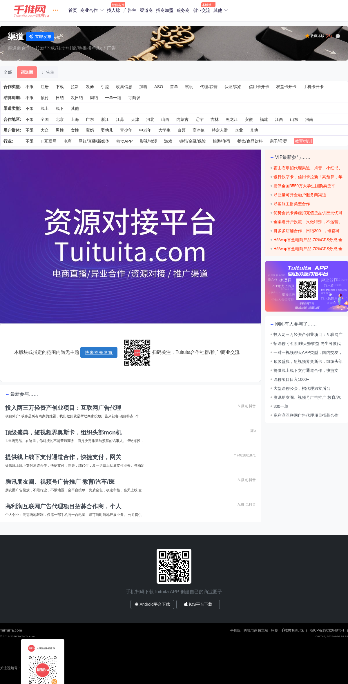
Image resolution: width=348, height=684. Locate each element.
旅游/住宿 (221, 141)
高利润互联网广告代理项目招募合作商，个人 (63, 506)
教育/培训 (303, 141)
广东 (90, 119)
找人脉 (113, 10)
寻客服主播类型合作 (291, 203)
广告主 (129, 10)
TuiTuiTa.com (11, 630)
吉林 (215, 119)
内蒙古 (182, 119)
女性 (75, 130)
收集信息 (124, 86)
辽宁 (199, 119)
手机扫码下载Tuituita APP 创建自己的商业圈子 (174, 591)
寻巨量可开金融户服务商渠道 (299, 194)
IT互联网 (49, 141)
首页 (72, 10)
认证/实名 (233, 86)
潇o (253, 431)
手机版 (235, 630)
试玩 (189, 86)
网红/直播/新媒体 (94, 141)
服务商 (183, 10)
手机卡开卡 (313, 86)
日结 (60, 97)
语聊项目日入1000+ (291, 379)
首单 (174, 86)
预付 (45, 97)
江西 (279, 119)
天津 (135, 119)
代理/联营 (208, 86)
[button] (37, 10)
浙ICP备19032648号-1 (327, 630)
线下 (60, 108)
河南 (309, 119)
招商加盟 (164, 10)
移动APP (124, 141)
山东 (294, 119)
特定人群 (220, 130)
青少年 (126, 130)
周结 (94, 97)
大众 (45, 130)
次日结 (77, 97)
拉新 (75, 86)
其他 (217, 10)
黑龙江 (232, 119)
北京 (60, 119)
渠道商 (146, 10)
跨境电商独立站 (256, 630)
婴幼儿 (107, 130)
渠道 (16, 36)
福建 (264, 119)
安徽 (249, 119)
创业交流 (201, 10)
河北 (150, 119)
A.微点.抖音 (247, 406)
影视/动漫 (148, 141)
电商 (68, 141)
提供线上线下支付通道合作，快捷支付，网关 (63, 457)
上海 (75, 119)
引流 (105, 86)
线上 (45, 108)
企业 (239, 130)
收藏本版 (321, 36)
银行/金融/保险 (192, 141)
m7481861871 (244, 455)
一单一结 (113, 97)
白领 (181, 130)
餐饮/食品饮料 (250, 141)
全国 (45, 119)
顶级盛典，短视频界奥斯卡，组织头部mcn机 (63, 432)
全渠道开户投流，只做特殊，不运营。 (307, 221)
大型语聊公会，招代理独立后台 (301, 388)
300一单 (280, 406)
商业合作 (89, 10)
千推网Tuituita (292, 630)
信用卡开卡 (259, 86)
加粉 (143, 86)
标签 (274, 630)
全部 (8, 72)
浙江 (105, 119)
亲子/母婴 (278, 141)
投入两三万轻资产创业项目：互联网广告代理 (63, 408)
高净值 (199, 130)
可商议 (134, 97)
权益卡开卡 (286, 86)
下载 (60, 86)
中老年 (145, 130)
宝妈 (90, 130)
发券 (90, 86)
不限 (30, 86)
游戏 (168, 141)
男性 (60, 130)
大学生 (164, 130)
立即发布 (40, 36)
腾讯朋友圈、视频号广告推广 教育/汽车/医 (60, 482)
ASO (158, 86)
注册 (45, 86)
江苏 (120, 119)
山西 (165, 119)
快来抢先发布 (99, 352)
